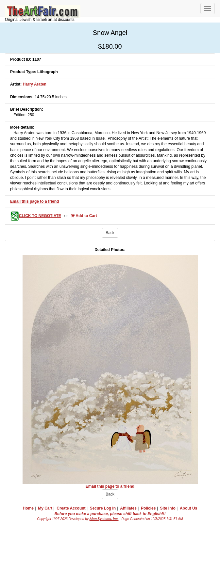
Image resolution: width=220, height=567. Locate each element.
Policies (148, 508)
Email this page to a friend (34, 201)
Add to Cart (84, 215)
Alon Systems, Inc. (104, 519)
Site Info (167, 508)
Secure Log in (103, 508)
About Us (188, 508)
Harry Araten (34, 84)
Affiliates (128, 508)
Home (28, 508)
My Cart (45, 508)
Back (110, 232)
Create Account (71, 508)
